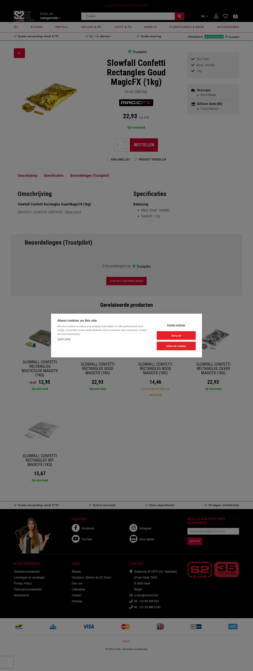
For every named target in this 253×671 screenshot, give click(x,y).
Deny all (176, 335)
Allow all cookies (176, 346)
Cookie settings (176, 325)
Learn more (63, 338)
